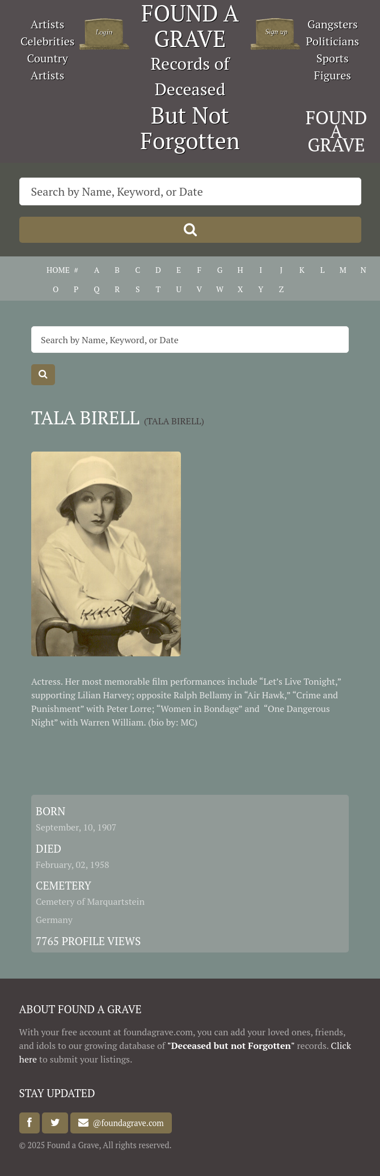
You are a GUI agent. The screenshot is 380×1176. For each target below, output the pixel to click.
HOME (56, 269)
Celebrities (47, 41)
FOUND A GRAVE (337, 131)
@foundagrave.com (125, 1123)
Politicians (332, 41)
